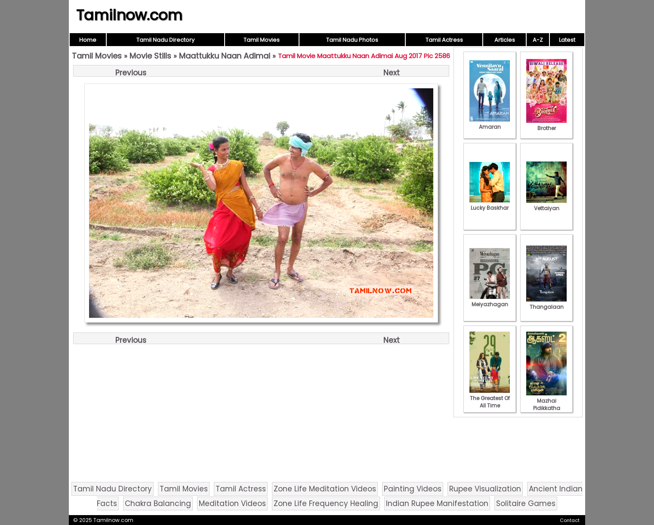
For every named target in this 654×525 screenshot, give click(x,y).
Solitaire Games (525, 503)
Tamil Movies (262, 40)
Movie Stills (150, 55)
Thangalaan (546, 303)
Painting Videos (412, 489)
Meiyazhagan (489, 300)
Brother (546, 124)
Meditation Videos (232, 503)
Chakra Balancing (158, 503)
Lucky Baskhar (489, 204)
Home (87, 40)
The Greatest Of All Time (489, 398)
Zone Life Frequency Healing (326, 503)
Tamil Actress (444, 40)
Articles (504, 40)
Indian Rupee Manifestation (437, 503)
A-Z (538, 40)
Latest (567, 40)
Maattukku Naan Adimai (224, 55)
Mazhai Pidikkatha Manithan (546, 404)
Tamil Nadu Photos (352, 40)
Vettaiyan (546, 204)
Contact (570, 520)
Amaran (489, 123)
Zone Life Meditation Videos (325, 489)
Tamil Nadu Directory (165, 40)
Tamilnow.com (129, 15)
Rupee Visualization (485, 489)
